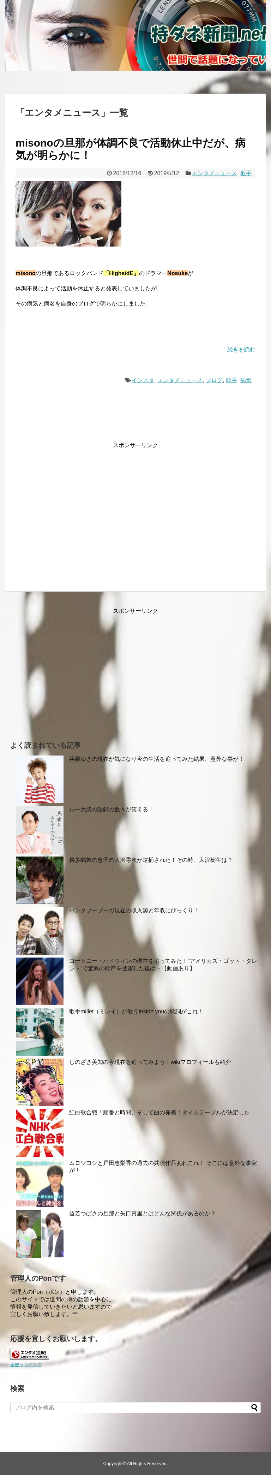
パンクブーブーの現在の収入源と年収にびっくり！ (134, 910)
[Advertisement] (75, 517)
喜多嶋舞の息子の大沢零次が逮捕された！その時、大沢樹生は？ (151, 860)
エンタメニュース (214, 173)
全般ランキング (26, 1364)
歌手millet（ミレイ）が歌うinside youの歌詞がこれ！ (136, 1011)
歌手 (246, 173)
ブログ (214, 380)
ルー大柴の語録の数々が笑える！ (111, 809)
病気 (246, 380)
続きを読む (241, 349)
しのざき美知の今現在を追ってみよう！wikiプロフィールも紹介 (150, 1062)
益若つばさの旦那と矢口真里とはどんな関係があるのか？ (142, 1213)
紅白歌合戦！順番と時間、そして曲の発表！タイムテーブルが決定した (159, 1112)
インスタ (143, 380)
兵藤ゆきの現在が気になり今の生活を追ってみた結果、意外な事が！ (156, 759)
